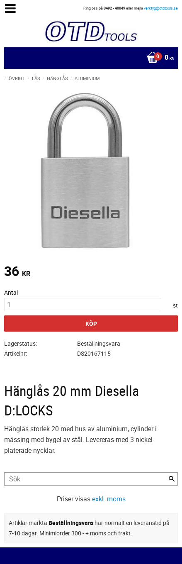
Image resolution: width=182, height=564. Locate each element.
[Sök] (171, 479)
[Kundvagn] (89, 58)
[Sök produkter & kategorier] (91, 479)
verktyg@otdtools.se (161, 8)
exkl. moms (109, 498)
